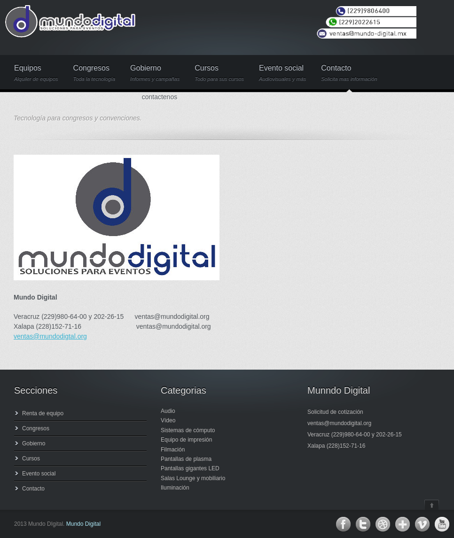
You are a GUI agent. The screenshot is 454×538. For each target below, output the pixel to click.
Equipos (36, 73)
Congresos (94, 73)
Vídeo (168, 420)
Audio (168, 411)
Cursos (219, 73)
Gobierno (155, 73)
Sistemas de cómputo (188, 430)
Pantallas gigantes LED (190, 468)
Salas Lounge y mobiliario (193, 478)
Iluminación (175, 487)
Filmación (173, 449)
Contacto (349, 73)
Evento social (282, 73)
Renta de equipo (42, 413)
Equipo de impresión (186, 439)
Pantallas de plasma (186, 459)
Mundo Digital (83, 524)
